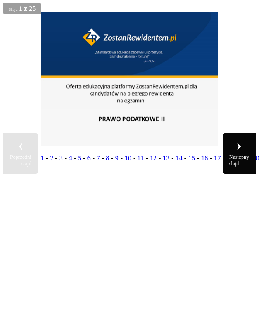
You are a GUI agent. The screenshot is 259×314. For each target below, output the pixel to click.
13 (165, 158)
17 (217, 158)
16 (204, 158)
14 (179, 158)
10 (127, 158)
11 (140, 158)
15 (191, 158)
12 (153, 158)
